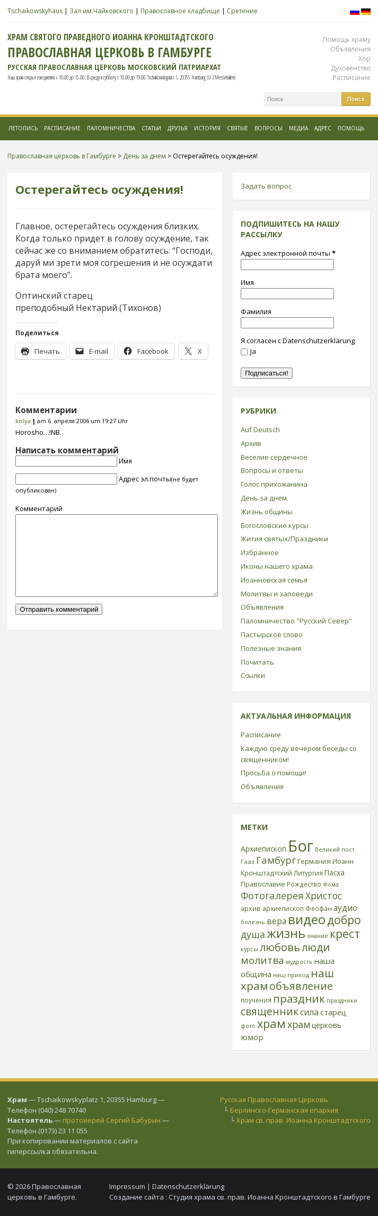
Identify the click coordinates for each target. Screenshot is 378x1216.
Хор (364, 58)
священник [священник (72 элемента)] (269, 1011)
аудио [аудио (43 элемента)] (345, 908)
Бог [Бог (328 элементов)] (300, 845)
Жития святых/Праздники (284, 538)
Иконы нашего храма (277, 566)
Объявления (350, 48)
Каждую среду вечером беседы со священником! (299, 754)
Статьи (151, 128)
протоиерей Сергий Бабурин (112, 1120)
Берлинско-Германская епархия (284, 1110)
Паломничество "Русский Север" (296, 620)
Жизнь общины (267, 511)
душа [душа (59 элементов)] (253, 934)
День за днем (264, 498)
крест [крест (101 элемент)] (345, 933)
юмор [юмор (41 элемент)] (252, 1037)
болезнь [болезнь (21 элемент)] (253, 922)
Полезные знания (271, 648)
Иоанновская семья (274, 580)
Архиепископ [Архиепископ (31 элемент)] (263, 849)
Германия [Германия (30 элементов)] (314, 861)
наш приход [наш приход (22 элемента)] (291, 975)
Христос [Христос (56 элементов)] (323, 895)
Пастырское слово (272, 634)
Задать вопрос (266, 186)
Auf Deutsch (260, 429)
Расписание (352, 77)
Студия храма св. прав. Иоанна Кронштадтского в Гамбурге (270, 1197)
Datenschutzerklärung (188, 1186)
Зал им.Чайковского (101, 10)
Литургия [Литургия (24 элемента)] (308, 873)
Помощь (351, 128)
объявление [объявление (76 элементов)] (301, 986)
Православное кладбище (180, 10)
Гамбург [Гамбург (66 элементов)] (276, 859)
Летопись (23, 128)
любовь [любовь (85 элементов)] (280, 947)
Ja (248, 351)
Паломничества (111, 128)
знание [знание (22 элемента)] (317, 936)
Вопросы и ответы (272, 470)
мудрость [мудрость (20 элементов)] (299, 961)
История (207, 128)
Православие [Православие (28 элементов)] (263, 884)
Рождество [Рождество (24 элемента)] (304, 884)
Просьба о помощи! (273, 772)
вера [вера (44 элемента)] (276, 921)
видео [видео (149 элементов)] (307, 919)
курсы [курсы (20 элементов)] (249, 949)
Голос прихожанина (274, 484)
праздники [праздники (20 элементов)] (342, 1000)
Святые (237, 128)
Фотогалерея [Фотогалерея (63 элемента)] (272, 895)
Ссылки (253, 675)
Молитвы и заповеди (277, 593)
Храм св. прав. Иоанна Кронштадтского (303, 1120)
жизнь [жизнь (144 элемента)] (286, 933)
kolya (23, 421)
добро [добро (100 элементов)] (344, 919)
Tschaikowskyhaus (35, 10)
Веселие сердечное (274, 457)
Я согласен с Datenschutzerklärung (298, 340)
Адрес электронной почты (288, 253)
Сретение (242, 10)
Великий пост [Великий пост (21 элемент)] (335, 849)
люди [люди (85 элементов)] (316, 947)
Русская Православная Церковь (274, 1099)
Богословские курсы (275, 525)
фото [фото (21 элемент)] (248, 1026)
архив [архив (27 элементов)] (251, 908)
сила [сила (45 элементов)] (309, 1012)
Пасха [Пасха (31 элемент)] (334, 873)
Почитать (257, 662)
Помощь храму (347, 39)
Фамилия (256, 311)
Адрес (322, 128)
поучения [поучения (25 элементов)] (256, 1000)
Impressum (127, 1186)
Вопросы (268, 128)
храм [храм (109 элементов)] (271, 1023)
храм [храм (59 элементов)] (298, 1024)
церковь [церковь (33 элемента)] (326, 1025)
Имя (125, 461)
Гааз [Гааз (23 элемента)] (247, 861)
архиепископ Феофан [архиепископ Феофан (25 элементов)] (297, 908)
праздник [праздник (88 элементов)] (299, 998)
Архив (251, 443)
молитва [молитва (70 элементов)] (262, 960)
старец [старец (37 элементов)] (333, 1012)
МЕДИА (298, 128)
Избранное (260, 552)
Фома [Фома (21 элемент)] (331, 884)
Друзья (178, 128)
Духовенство (351, 68)
